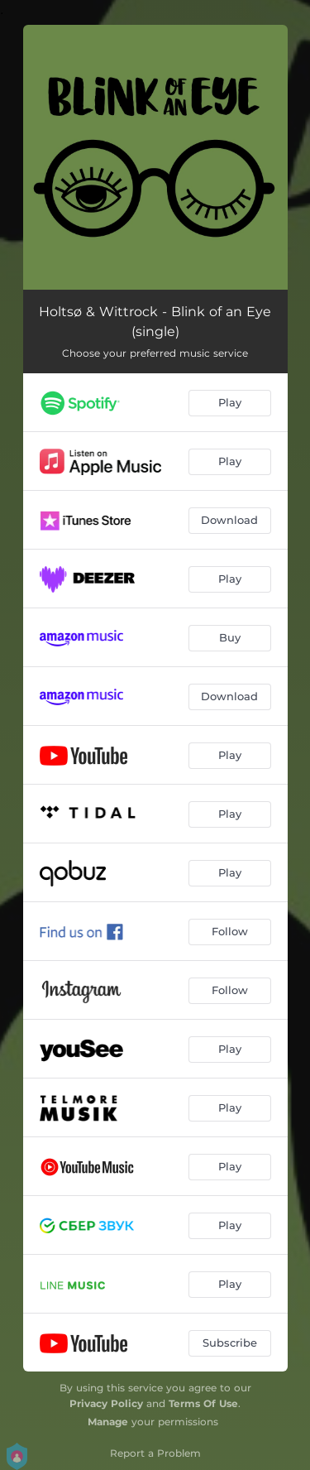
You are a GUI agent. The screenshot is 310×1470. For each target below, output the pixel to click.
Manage (108, 1421)
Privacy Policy (106, 1403)
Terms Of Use (203, 1403)
